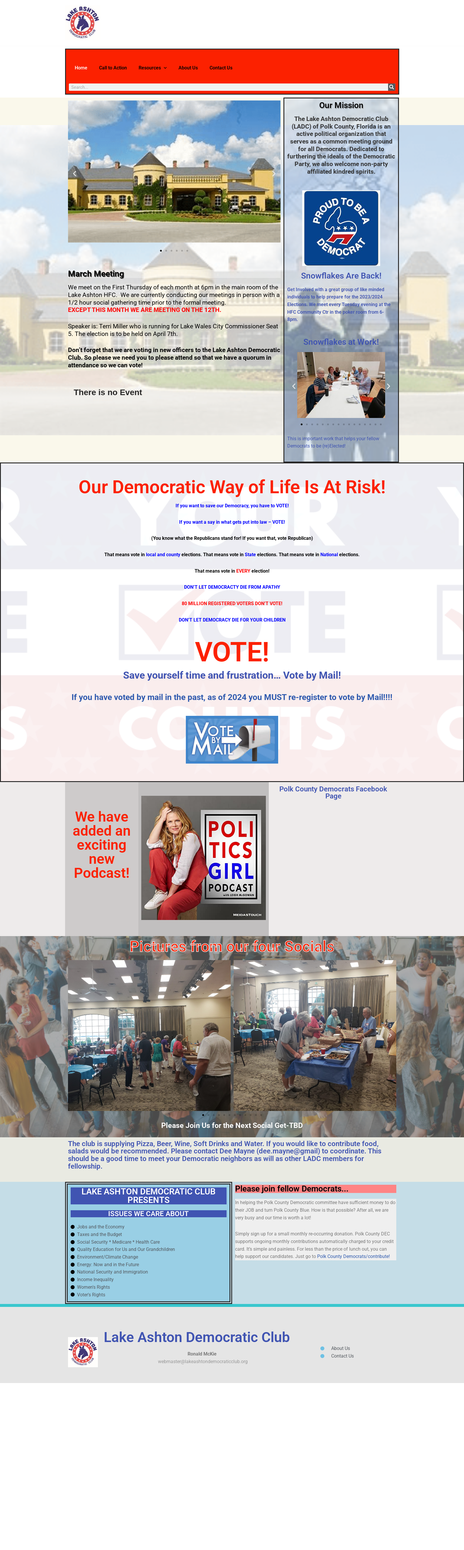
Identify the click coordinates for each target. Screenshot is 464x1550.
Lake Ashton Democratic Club (197, 1497)
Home (83, 67)
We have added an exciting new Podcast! (102, 953)
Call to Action (123, 67)
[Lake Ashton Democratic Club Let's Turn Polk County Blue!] (82, 22)
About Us (215, 67)
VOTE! (232, 754)
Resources (172, 68)
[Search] (391, 87)
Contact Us (255, 67)
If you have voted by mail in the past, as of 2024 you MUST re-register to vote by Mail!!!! (232, 804)
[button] (74, 173)
